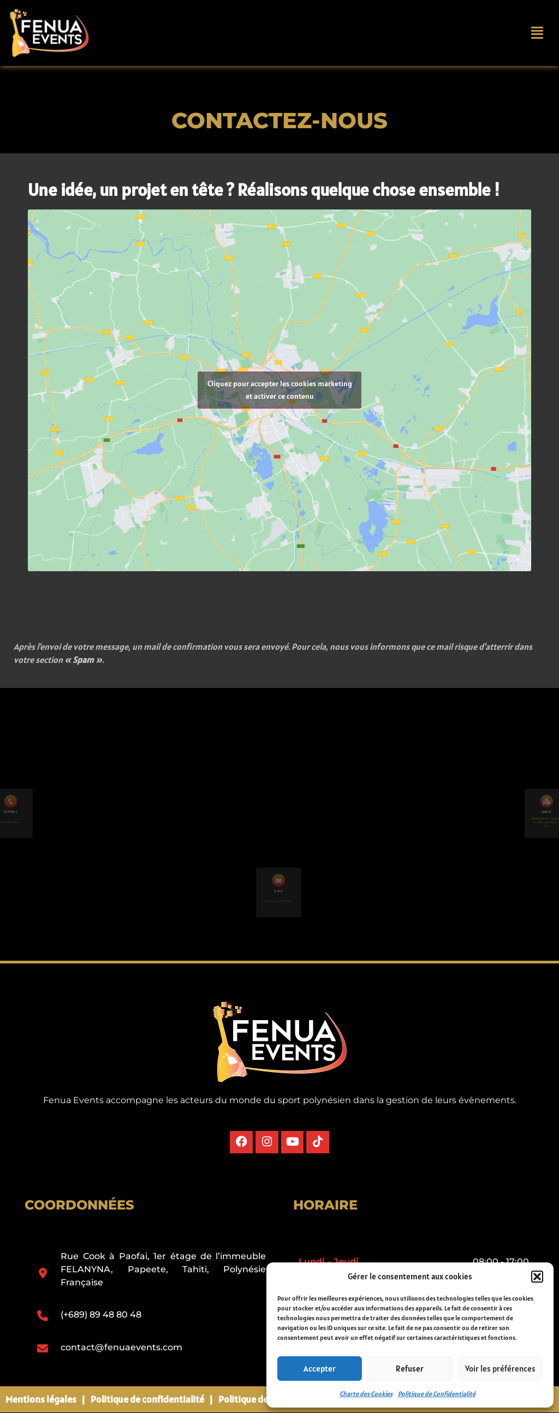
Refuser (410, 1368)
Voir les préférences (500, 1368)
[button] (537, 1276)
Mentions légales (40, 1399)
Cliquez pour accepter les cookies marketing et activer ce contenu (279, 390)
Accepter (320, 1368)
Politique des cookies (262, 1399)
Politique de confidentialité (147, 1399)
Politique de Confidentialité (436, 1394)
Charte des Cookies (366, 1394)
